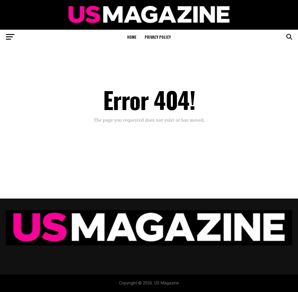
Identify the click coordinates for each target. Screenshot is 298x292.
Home (131, 37)
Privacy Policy (158, 37)
